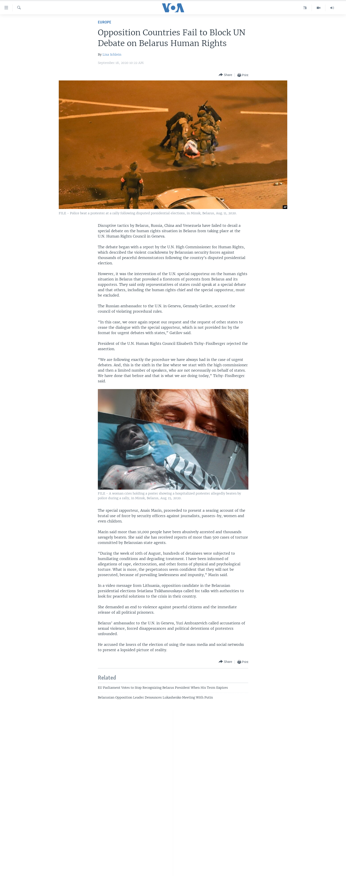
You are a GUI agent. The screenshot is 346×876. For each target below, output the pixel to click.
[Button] (225, 75)
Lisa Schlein (112, 55)
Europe (104, 22)
